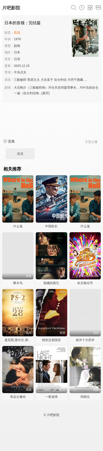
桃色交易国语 (51, 340)
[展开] (46, 93)
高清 (20, 153)
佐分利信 (60, 79)
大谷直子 (47, 79)
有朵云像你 (18, 396)
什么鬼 (18, 226)
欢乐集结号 (85, 283)
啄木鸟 (18, 283)
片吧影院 (11, 7)
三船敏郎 (20, 79)
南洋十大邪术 (85, 340)
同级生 (85, 396)
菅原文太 (33, 79)
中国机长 (51, 226)
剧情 (17, 46)
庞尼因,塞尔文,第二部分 (21, 340)
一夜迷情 (51, 396)
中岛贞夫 (20, 72)
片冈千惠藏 (75, 79)
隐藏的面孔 (51, 283)
